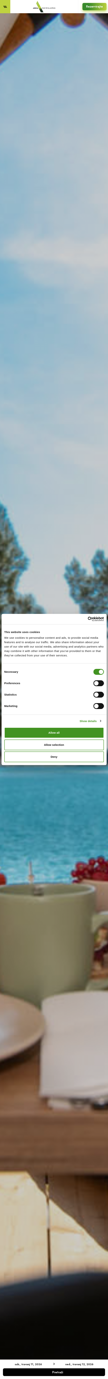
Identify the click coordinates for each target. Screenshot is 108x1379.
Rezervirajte (94, 6)
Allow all (54, 732)
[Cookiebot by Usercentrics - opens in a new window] (88, 619)
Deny (54, 756)
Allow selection (54, 744)
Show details (88, 721)
